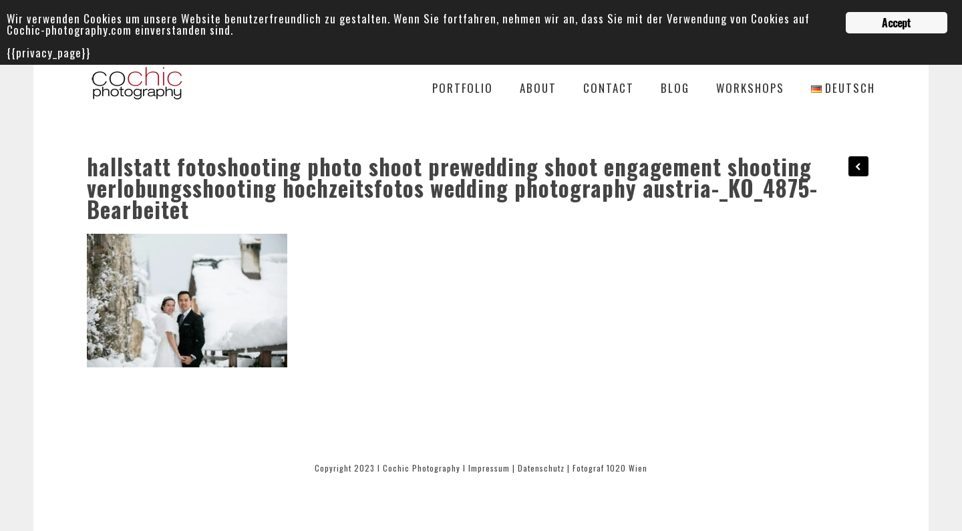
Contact (608, 89)
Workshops (750, 89)
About (538, 89)
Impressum (489, 468)
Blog (675, 89)
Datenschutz (541, 468)
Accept (896, 23)
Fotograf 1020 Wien (610, 468)
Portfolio (462, 89)
